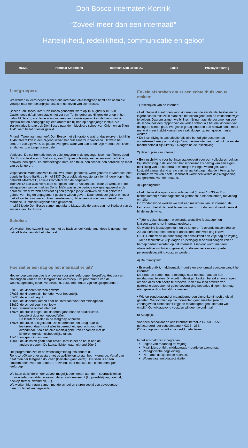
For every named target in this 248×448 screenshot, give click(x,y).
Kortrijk (159, 8)
